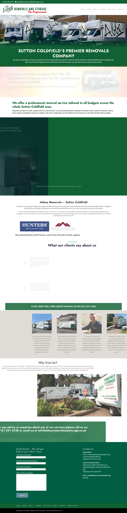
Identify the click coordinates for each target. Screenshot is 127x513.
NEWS (55, 506)
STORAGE (102, 9)
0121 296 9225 (96, 472)
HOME (82, 9)
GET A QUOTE (111, 9)
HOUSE (88, 9)
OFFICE (95, 9)
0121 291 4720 (8, 2)
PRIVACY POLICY (72, 506)
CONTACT (121, 9)
